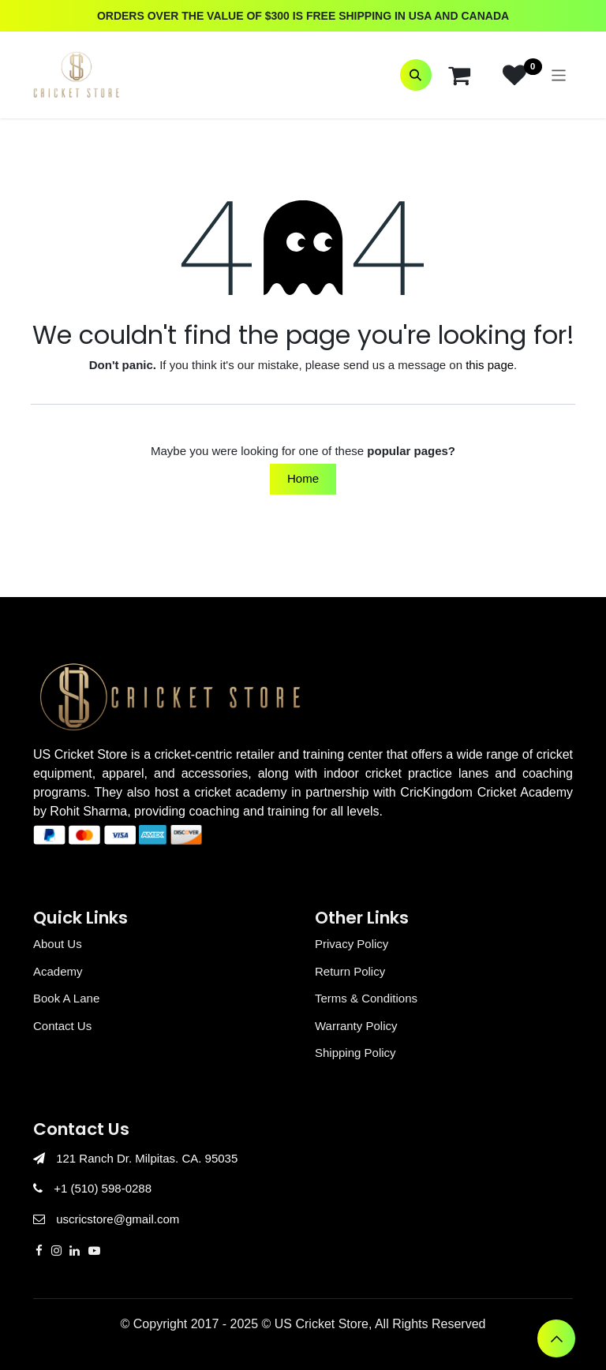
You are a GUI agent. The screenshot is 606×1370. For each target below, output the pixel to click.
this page (490, 364)
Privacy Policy (351, 943)
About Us (57, 943)
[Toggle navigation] (559, 74)
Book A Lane (66, 998)
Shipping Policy (355, 1052)
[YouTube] (94, 1250)
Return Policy (350, 971)
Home (303, 478)
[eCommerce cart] (459, 75)
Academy (58, 971)
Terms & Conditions (366, 998)
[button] (416, 75)
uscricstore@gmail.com (117, 1219)
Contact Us (62, 1025)
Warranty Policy (356, 1025)
